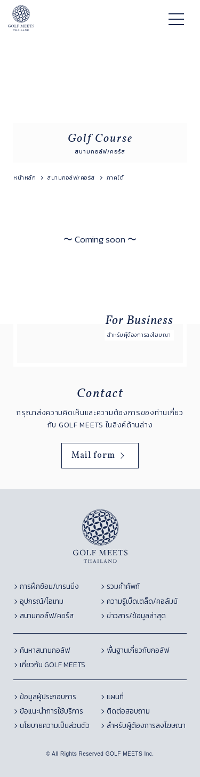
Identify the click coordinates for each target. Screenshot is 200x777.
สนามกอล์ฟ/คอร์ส (47, 616)
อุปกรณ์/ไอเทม (41, 601)
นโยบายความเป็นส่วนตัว (55, 726)
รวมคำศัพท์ (123, 586)
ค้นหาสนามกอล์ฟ (45, 650)
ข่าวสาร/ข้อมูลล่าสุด (136, 616)
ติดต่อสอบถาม (128, 711)
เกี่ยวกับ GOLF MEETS (52, 665)
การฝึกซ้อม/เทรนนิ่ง (49, 586)
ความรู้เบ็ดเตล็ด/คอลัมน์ (142, 601)
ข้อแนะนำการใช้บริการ (51, 711)
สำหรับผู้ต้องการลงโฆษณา (146, 726)
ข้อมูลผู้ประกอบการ (48, 697)
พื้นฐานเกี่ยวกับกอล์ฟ (138, 650)
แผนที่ (115, 697)
